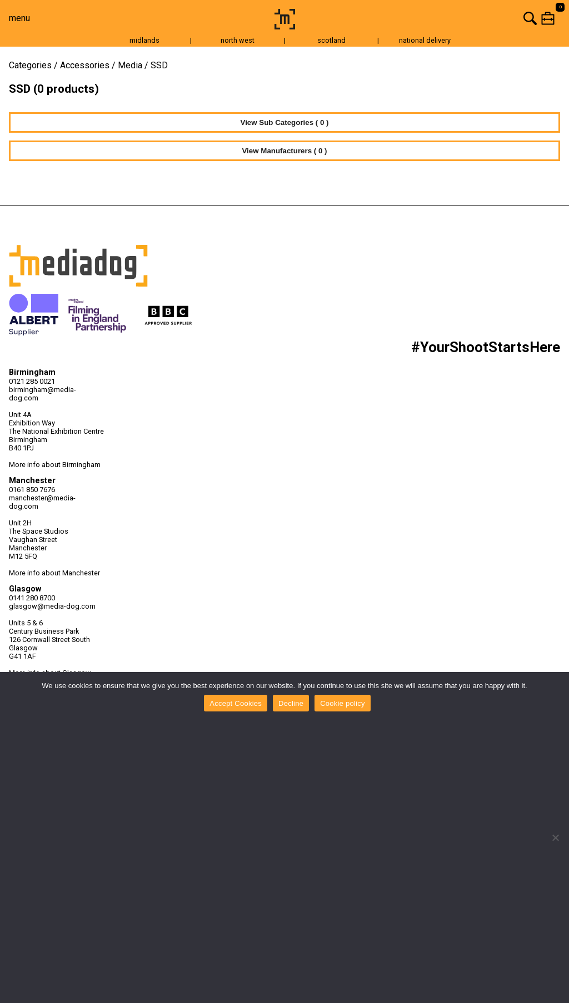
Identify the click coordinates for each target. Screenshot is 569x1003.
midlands (144, 40)
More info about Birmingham (55, 464)
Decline (290, 703)
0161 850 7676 (32, 489)
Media (130, 65)
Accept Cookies (235, 703)
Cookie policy (342, 703)
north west (237, 40)
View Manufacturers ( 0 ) (284, 151)
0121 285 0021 (32, 381)
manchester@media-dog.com (42, 502)
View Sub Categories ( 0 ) (285, 122)
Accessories (84, 65)
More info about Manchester (54, 573)
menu (19, 18)
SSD (159, 65)
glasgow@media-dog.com (52, 606)
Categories (30, 65)
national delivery (425, 40)
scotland (331, 40)
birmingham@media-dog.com (42, 393)
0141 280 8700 (32, 598)
